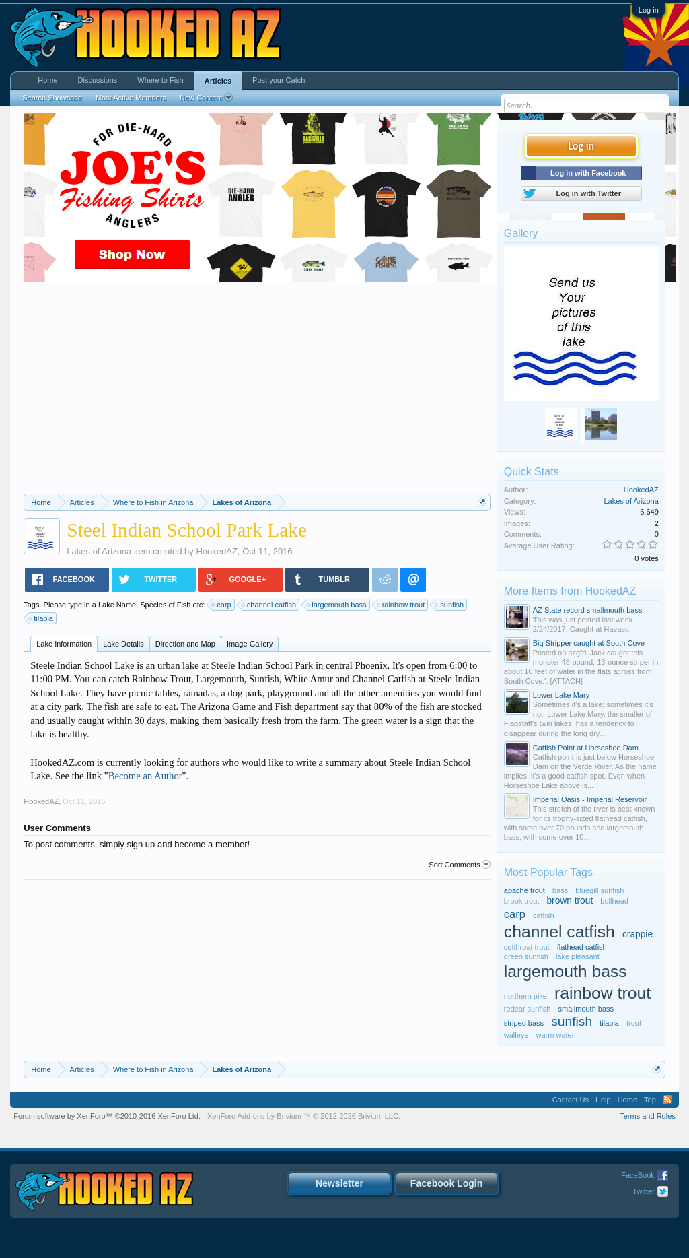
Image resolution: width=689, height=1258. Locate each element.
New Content (206, 97)
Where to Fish (160, 80)
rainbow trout (401, 605)
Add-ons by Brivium (303, 1116)
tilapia (41, 618)
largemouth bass (336, 605)
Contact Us (570, 1100)
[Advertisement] (257, 392)
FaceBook (638, 1175)
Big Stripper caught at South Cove (589, 643)
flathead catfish (582, 947)
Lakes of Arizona (99, 551)
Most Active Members (131, 98)
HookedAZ (216, 551)
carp (222, 605)
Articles (218, 81)
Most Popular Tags (548, 872)
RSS (667, 1099)
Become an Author (145, 775)
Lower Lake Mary (561, 695)
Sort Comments (459, 864)
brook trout (522, 901)
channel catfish (269, 605)
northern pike (525, 996)
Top (650, 1100)
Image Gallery (250, 644)
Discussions (98, 80)
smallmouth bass (586, 1009)
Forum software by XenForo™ (107, 1116)
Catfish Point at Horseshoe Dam (586, 747)
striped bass (524, 1023)
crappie (637, 934)
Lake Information (64, 644)
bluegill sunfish (599, 890)
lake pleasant (578, 956)
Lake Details (123, 644)
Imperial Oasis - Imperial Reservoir (590, 799)
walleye (516, 1035)
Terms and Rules (648, 1116)
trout (633, 1023)
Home (47, 80)
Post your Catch (278, 80)
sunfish (450, 605)
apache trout (524, 890)
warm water (555, 1035)
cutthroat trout (527, 947)
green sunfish (526, 956)
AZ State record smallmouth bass (588, 610)
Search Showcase (52, 98)
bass (560, 890)
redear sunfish (527, 1009)
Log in (649, 10)
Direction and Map (185, 644)
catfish (543, 915)
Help (603, 1100)
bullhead (614, 901)
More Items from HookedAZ (570, 591)
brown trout (569, 901)
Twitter (643, 1191)
